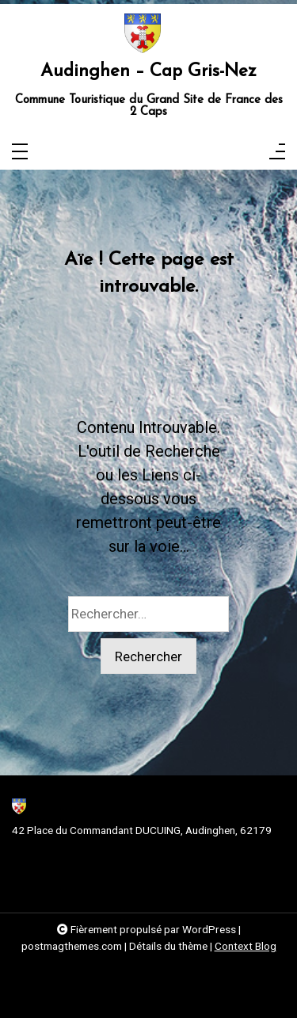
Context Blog (245, 946)
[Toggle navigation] (20, 153)
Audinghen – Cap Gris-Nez (148, 72)
